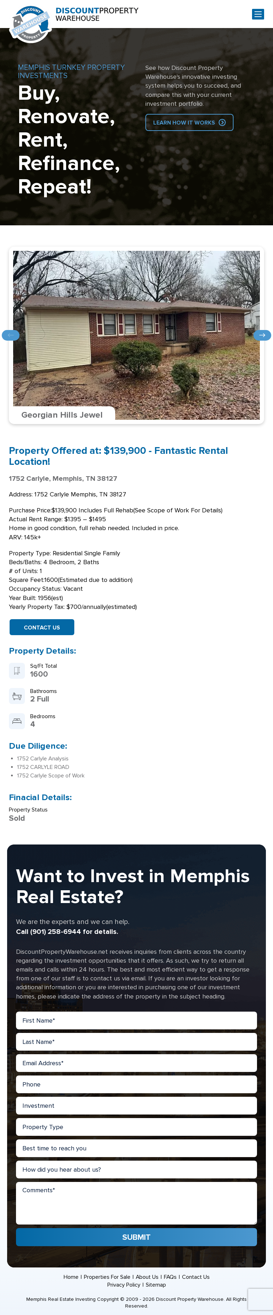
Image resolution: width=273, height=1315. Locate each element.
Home (70, 1277)
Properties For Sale (107, 1277)
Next (262, 335)
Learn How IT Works (184, 122)
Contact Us (42, 627)
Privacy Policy (123, 1284)
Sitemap (156, 1284)
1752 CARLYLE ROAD (43, 767)
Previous (11, 335)
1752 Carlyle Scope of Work (51, 775)
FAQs (170, 1277)
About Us (147, 1277)
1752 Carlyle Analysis (43, 758)
